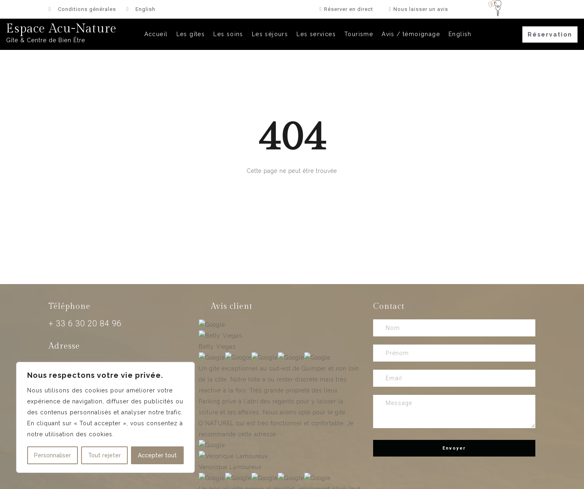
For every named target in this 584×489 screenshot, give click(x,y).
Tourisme (358, 34)
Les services (316, 34)
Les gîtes (190, 34)
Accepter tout (157, 455)
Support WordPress (355, 479)
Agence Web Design (211, 479)
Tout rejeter (104, 455)
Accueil (156, 34)
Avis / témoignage (411, 34)
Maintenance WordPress (284, 479)
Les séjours (270, 34)
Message (454, 411)
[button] (550, 34)
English (460, 34)
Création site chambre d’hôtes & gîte (59, 479)
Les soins (228, 34)
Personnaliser (52, 455)
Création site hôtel (147, 479)
